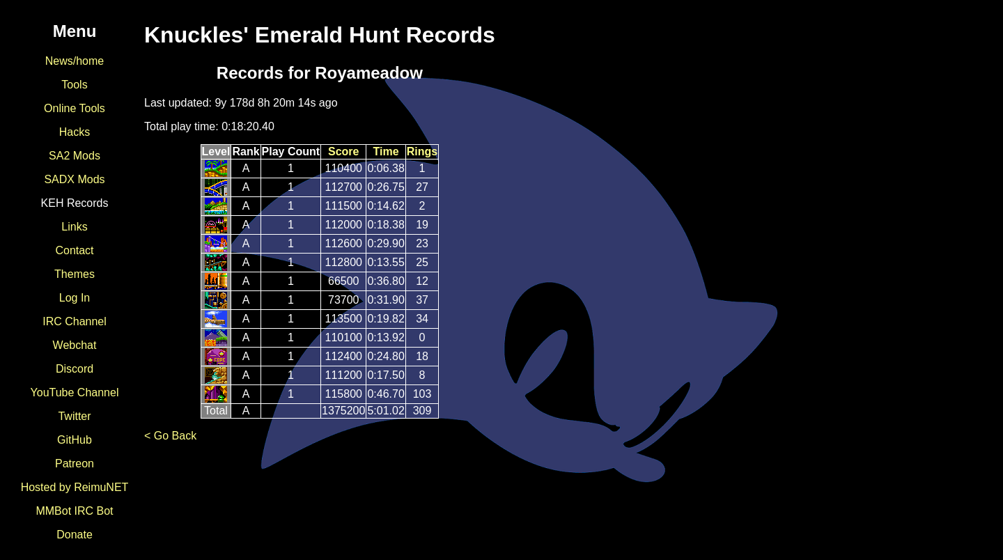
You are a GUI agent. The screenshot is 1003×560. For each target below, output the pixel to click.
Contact (74, 250)
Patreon (74, 463)
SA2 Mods (74, 156)
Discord (74, 369)
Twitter (74, 416)
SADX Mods (74, 179)
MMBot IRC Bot (74, 511)
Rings (422, 151)
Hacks (74, 132)
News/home (74, 61)
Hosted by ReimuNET (75, 487)
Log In (74, 298)
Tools (74, 85)
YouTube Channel (75, 392)
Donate (74, 534)
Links (74, 227)
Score (343, 151)
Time (386, 151)
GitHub (74, 440)
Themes (74, 274)
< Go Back (170, 436)
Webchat (75, 345)
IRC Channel (74, 321)
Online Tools (74, 108)
